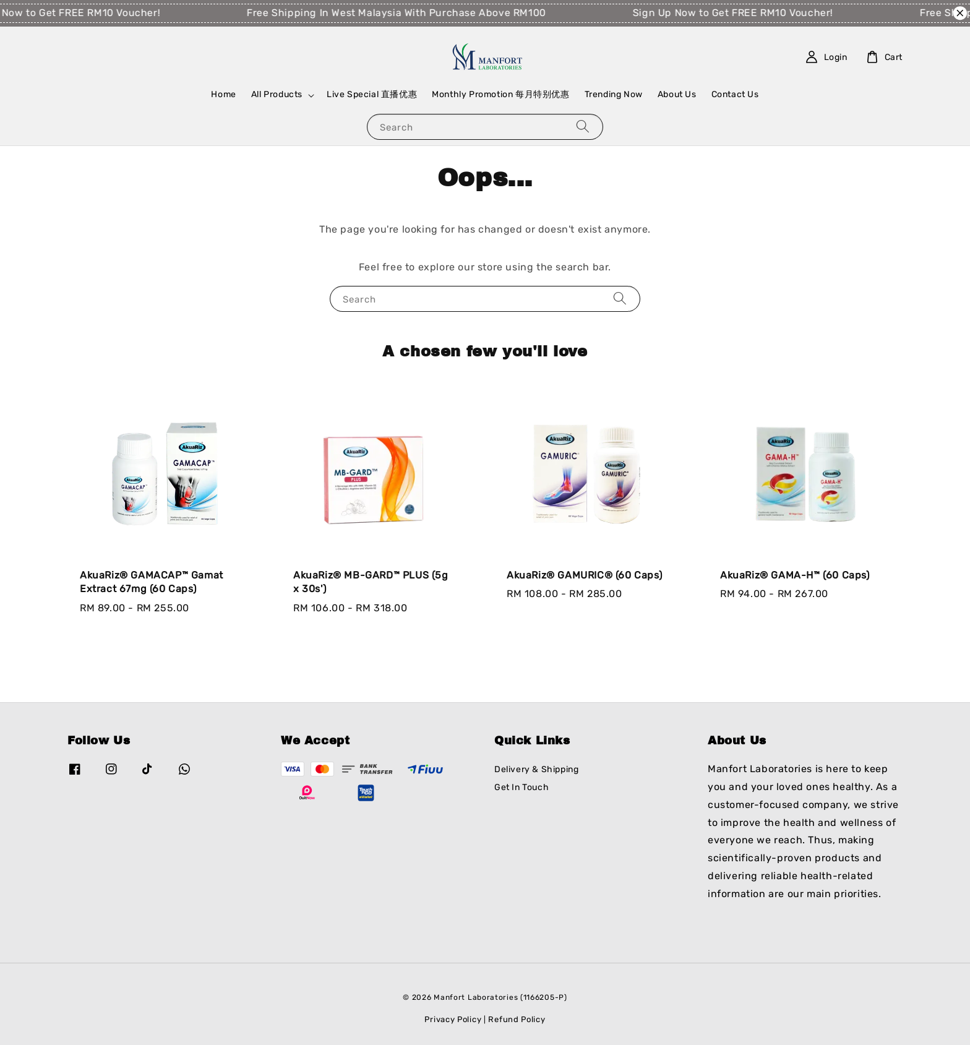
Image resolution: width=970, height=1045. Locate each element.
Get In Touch (521, 787)
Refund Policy (516, 1019)
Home (223, 94)
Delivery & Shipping (536, 769)
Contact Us (735, 94)
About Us (677, 94)
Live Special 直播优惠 (372, 94)
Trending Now (614, 94)
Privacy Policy (452, 1019)
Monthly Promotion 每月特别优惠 (500, 94)
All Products (277, 94)
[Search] (583, 126)
